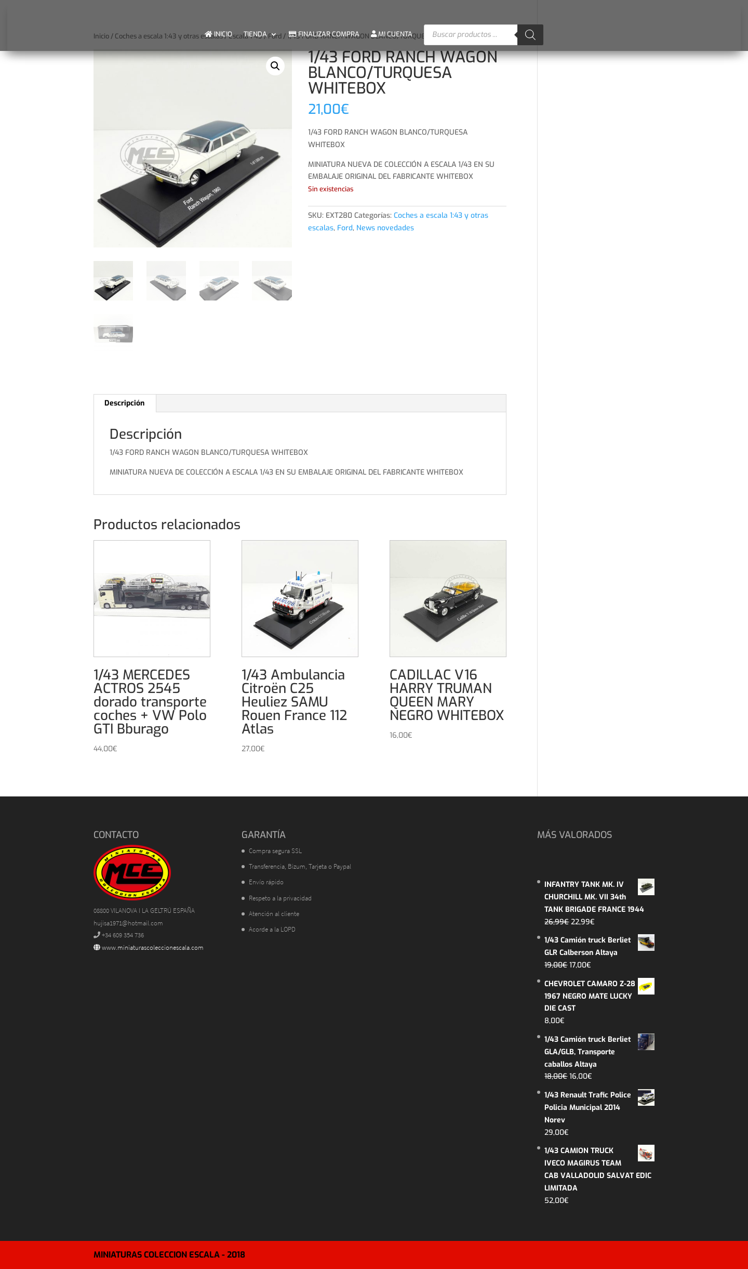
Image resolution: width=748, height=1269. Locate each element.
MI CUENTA (391, 34)
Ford (345, 228)
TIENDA (255, 34)
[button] (275, 66)
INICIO (218, 34)
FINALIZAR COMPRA (324, 34)
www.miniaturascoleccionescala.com (149, 947)
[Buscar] (530, 34)
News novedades (385, 228)
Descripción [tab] (124, 403)
